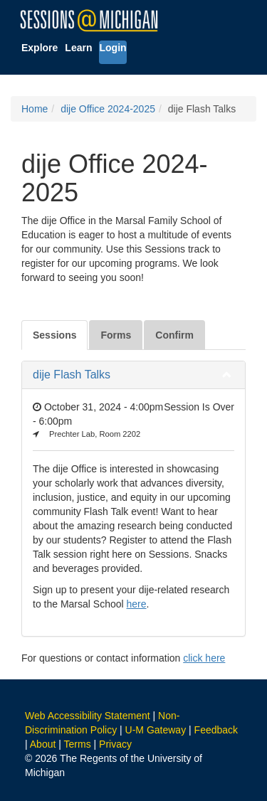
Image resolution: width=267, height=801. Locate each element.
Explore (39, 47)
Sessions (54, 335)
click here (204, 658)
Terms (77, 744)
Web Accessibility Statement (87, 715)
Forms (115, 335)
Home (34, 109)
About (43, 744)
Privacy (115, 744)
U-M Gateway (156, 730)
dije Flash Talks (71, 374)
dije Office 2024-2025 (108, 109)
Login (112, 47)
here (137, 604)
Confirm (174, 335)
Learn (78, 47)
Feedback (216, 730)
